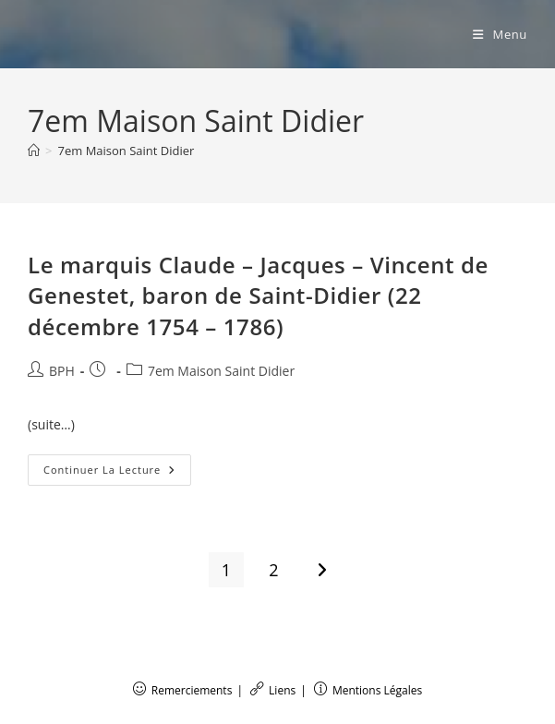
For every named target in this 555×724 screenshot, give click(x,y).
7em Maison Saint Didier (125, 150)
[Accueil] (34, 150)
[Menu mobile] (500, 34)
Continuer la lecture (117, 473)
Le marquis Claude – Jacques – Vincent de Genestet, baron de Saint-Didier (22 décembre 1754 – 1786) (258, 295)
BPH (62, 371)
